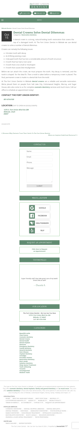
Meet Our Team (41, 398)
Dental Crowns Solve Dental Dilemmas (38, 32)
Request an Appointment (55, 402)
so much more (64, 388)
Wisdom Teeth (24, 372)
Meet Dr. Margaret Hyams (23, 398)
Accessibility (26, 402)
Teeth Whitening (41, 417)
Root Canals (31, 415)
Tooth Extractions (58, 411)
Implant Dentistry (25, 354)
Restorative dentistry (29, 35)
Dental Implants (53, 409)
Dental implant (24, 343)
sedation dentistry (13, 391)
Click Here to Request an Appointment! (39, 250)
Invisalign (22, 356)
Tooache (22, 369)
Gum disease (23, 352)
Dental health (24, 341)
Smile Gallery (11, 423)
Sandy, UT (32, 400)
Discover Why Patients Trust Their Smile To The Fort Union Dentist (26, 133)
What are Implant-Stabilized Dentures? (62, 135)
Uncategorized (24, 371)
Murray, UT (42, 400)
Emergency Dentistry (26, 346)
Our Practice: (9, 396)
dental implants (29, 388)
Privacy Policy (55, 400)
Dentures (22, 344)
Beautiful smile (24, 333)
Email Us (39, 13)
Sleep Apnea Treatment (27, 365)
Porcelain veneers (25, 358)
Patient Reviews (25, 423)
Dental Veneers (12, 411)
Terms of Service (12, 402)
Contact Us (38, 402)
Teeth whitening (25, 367)
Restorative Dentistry (15, 415)
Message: (30, 168)
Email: (29, 157)
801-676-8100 (9, 99)
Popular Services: (10, 407)
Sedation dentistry (26, 363)
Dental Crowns (24, 339)
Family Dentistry (25, 348)
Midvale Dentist (6, 28)
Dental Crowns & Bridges (34, 409)
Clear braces (23, 335)
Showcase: (8, 421)
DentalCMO (62, 426)
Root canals (23, 361)
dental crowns (38, 81)
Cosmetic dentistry (26, 337)
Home (8, 398)
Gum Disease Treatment (30, 413)
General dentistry (25, 350)
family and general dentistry (45, 388)
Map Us (54, 13)
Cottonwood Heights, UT (16, 400)
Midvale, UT (54, 398)
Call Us (24, 13)
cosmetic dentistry (42, 87)
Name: (29, 151)
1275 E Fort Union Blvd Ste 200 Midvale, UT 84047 (39, 316)
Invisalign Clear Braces (52, 413)
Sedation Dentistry (47, 415)
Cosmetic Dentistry (13, 409)
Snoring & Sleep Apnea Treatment (19, 417)
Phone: (29, 162)
